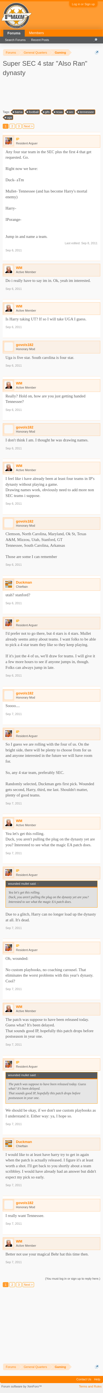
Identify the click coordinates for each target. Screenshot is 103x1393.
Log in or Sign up (83, 4)
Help (97, 1379)
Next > (28, 126)
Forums (14, 33)
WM (19, 268)
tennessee (86, 111)
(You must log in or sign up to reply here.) (72, 1278)
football (32, 111)
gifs (46, 111)
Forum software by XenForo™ (21, 1386)
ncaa (58, 111)
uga (8, 117)
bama (18, 111)
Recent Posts (40, 40)
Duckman (24, 582)
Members (36, 33)
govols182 (25, 345)
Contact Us (83, 1379)
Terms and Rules (90, 1386)
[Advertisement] (52, 92)
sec (70, 111)
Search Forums (15, 40)
